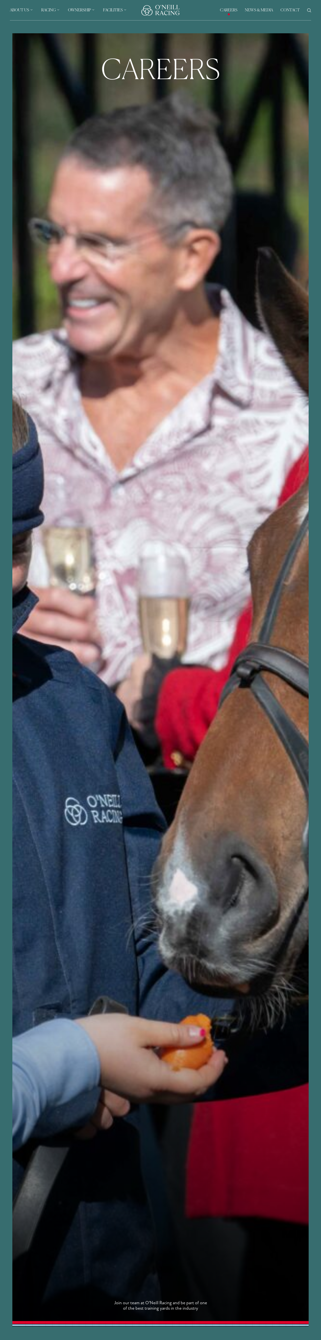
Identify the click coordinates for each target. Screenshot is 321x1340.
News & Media (259, 10)
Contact (290, 10)
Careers (228, 10)
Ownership (79, 10)
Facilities (113, 10)
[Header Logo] (160, 10)
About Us (19, 10)
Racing (48, 10)
